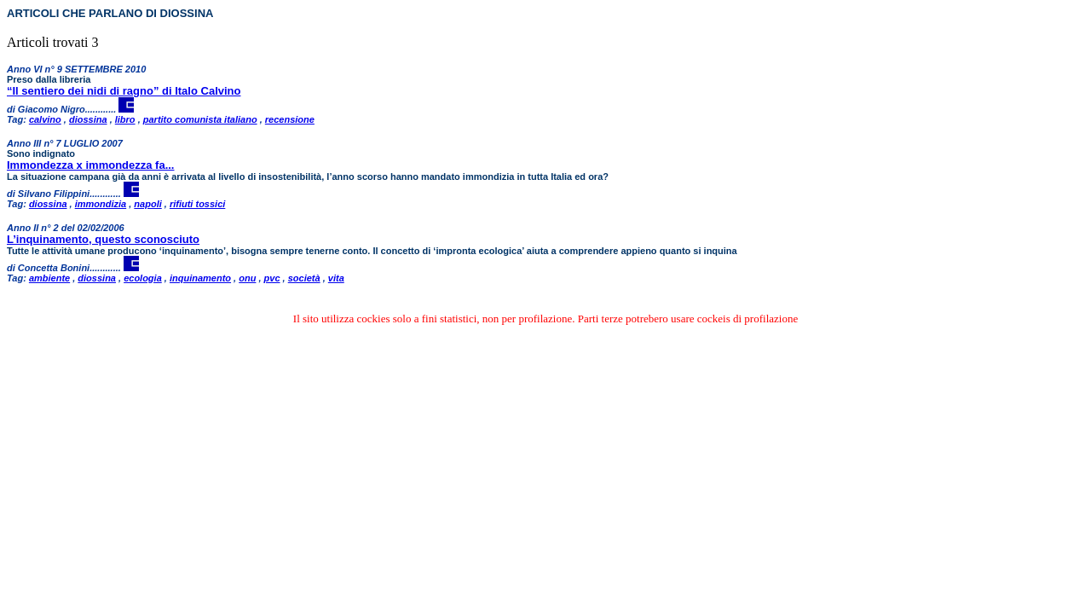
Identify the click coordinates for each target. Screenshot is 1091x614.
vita (336, 278)
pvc (272, 278)
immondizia (101, 204)
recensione (290, 119)
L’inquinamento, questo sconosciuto (103, 239)
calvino (45, 119)
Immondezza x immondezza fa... (91, 165)
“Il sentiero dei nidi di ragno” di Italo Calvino (123, 90)
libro (125, 119)
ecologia (143, 278)
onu (247, 278)
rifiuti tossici (197, 204)
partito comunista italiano (200, 119)
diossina (88, 119)
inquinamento (200, 278)
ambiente (49, 278)
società (304, 278)
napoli (147, 204)
